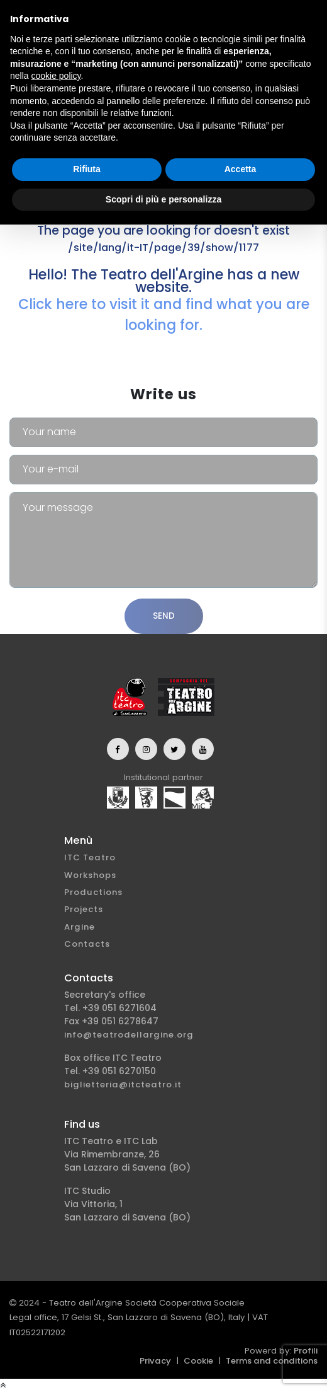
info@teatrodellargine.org (129, 1035)
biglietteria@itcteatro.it (123, 1085)
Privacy (155, 1361)
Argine (79, 927)
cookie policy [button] (55, 76)
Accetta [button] (240, 169)
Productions (93, 892)
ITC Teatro (90, 857)
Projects (83, 909)
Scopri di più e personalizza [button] (163, 199)
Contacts (87, 944)
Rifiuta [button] (87, 169)
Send (164, 616)
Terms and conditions (272, 1361)
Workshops (90, 875)
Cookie (198, 1361)
